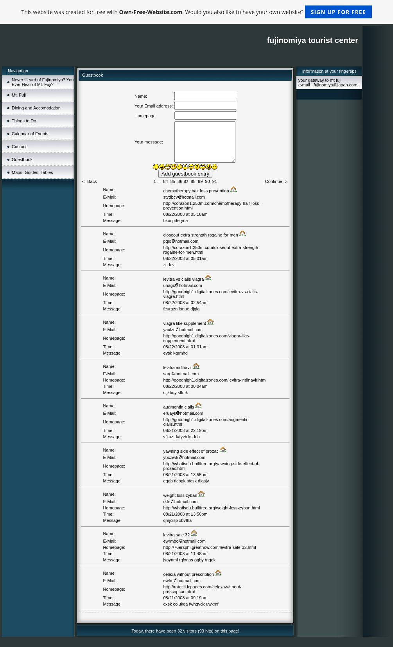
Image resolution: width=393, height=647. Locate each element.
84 (165, 181)
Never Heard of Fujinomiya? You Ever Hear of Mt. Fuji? (43, 82)
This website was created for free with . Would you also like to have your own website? (196, 11)
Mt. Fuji (19, 95)
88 (193, 181)
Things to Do (24, 120)
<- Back (89, 181)
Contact (19, 146)
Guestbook (22, 159)
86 (180, 181)
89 (200, 181)
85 (172, 181)
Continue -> (276, 181)
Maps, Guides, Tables (32, 172)
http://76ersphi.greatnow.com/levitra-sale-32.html (209, 547)
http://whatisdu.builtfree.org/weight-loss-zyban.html (211, 507)
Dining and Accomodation (36, 108)
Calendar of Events (30, 133)
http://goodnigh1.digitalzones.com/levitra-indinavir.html (214, 380)
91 (214, 181)
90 (207, 181)
